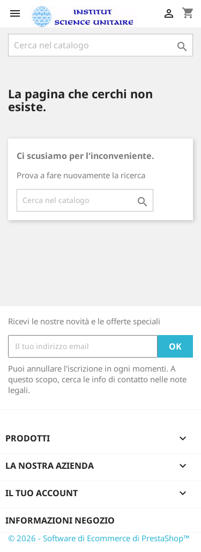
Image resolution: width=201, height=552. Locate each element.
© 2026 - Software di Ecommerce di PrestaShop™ (99, 538)
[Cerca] (100, 45)
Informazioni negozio (60, 520)
